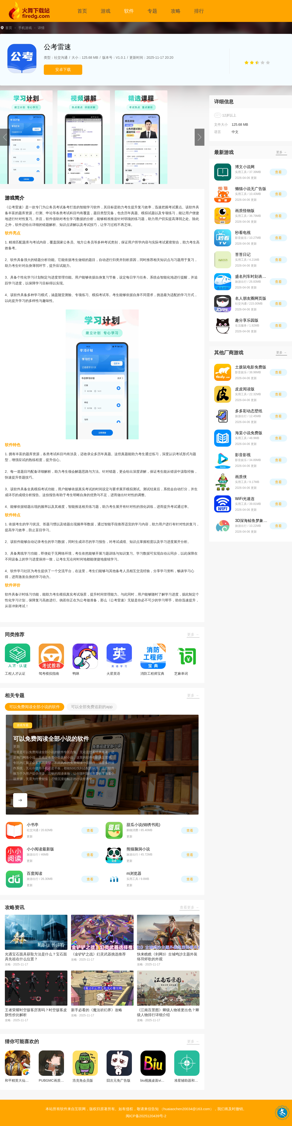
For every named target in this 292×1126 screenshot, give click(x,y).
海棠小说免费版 (248, 433)
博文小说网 (245, 167)
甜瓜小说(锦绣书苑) (143, 825)
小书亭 (32, 825)
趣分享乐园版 (246, 320)
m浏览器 (134, 873)
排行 (199, 11)
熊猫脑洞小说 (138, 849)
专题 (152, 11)
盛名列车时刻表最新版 (252, 276)
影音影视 (243, 455)
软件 (129, 11)
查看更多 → (189, 907)
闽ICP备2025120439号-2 (146, 1116)
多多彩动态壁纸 (248, 411)
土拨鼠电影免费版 (250, 367)
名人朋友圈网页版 (250, 298)
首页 (82, 11)
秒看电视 (243, 233)
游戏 (105, 11)
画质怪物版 (245, 211)
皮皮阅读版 (245, 389)
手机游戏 (25, 28)
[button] (5, 137)
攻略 (176, 11)
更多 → (193, 634)
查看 (90, 830)
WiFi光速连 (245, 499)
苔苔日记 (243, 254)
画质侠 (241, 477)
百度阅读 (34, 873)
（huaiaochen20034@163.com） (187, 1109)
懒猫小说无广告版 (250, 189)
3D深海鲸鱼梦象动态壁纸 (252, 521)
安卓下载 (63, 69)
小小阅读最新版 (40, 849)
